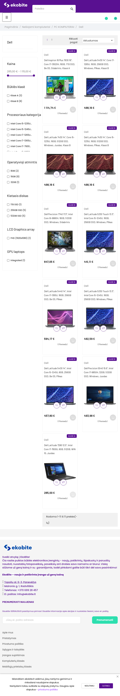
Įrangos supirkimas (13, 655)
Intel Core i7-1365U (21, 140)
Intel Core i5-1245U (21, 129)
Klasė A (16, 95)
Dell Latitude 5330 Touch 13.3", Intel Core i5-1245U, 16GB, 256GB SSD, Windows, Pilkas (99, 218)
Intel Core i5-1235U (21, 123)
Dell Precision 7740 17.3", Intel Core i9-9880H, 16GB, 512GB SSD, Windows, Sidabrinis (58, 218)
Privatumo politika (12, 643)
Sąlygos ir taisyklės (13, 649)
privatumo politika (48, 689)
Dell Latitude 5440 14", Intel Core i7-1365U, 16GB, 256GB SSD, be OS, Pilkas (57, 295)
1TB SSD (16, 204)
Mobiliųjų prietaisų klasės (16, 666)
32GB (15, 182)
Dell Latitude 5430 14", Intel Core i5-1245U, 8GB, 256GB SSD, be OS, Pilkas (57, 372)
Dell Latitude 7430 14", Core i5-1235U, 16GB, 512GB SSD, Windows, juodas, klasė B (59, 141)
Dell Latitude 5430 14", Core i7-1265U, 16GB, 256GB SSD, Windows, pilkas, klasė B (99, 64)
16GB (15, 176)
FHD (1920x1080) (21, 238)
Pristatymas (9, 638)
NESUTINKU (89, 685)
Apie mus (7, 632)
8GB (15, 170)
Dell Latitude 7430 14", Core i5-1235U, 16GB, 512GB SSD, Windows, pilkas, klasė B (99, 141)
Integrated (18, 260)
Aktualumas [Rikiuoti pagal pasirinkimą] (98, 40)
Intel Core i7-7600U (21, 146)
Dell (9, 42)
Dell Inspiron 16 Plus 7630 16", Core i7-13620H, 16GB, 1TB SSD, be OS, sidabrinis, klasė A (59, 64)
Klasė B (16, 101)
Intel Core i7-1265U (21, 134)
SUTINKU (106, 685)
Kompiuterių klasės (13, 661)
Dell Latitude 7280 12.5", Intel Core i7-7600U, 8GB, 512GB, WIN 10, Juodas (59, 449)
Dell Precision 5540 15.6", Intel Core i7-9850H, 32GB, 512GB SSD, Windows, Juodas (98, 372)
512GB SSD (18, 215)
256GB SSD (18, 210)
